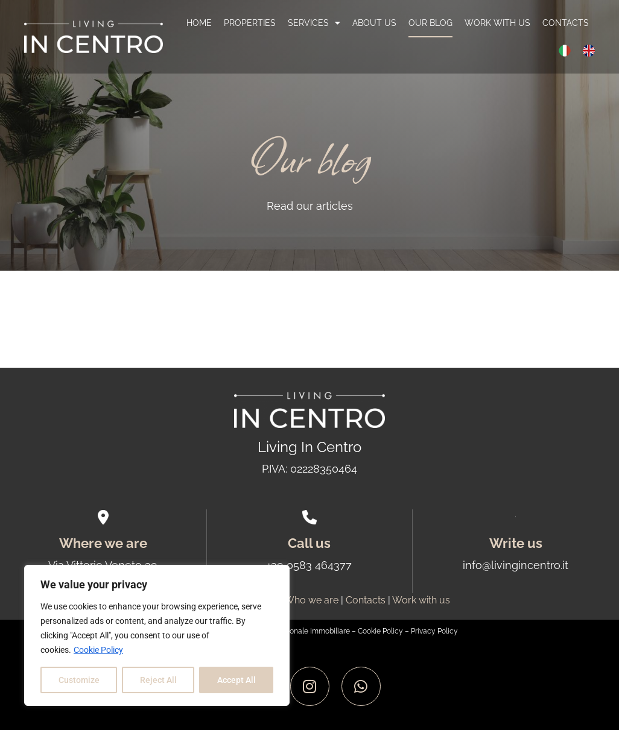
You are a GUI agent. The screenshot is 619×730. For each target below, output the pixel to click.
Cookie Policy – (384, 631)
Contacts (565, 23)
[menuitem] (565, 51)
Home (199, 23)
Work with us (497, 23)
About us (374, 23)
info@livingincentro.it (515, 565)
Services (314, 23)
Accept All (236, 680)
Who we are (311, 600)
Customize (79, 680)
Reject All (158, 680)
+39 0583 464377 (309, 565)
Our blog (430, 23)
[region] (157, 635)
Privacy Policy (434, 631)
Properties (250, 23)
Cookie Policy (98, 650)
